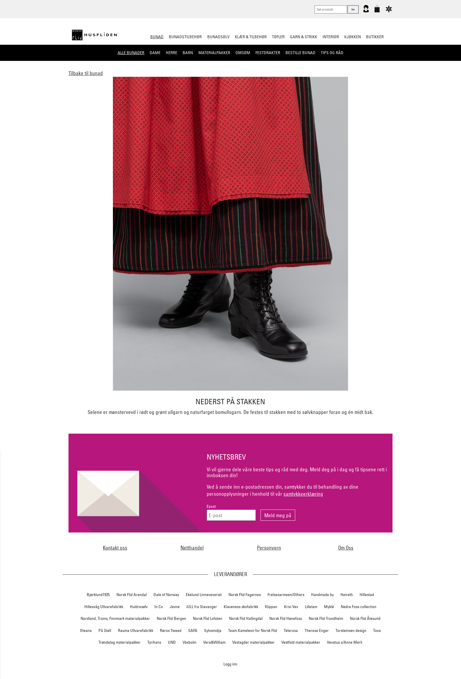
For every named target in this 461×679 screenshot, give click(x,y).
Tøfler (278, 36)
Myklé (329, 606)
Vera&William (214, 642)
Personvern (269, 548)
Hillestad (367, 594)
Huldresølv (139, 606)
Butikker (375, 36)
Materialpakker (214, 52)
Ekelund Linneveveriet (204, 594)
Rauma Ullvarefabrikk (135, 630)
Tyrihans (154, 642)
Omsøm (242, 52)
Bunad (156, 36)
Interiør (331, 36)
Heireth (346, 594)
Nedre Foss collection (358, 606)
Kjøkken (352, 36)
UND (172, 642)
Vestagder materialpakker (253, 642)
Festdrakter (267, 52)
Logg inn (230, 663)
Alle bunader (131, 52)
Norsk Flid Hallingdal (246, 618)
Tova (377, 630)
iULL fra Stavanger (201, 606)
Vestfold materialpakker (300, 642)
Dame (155, 52)
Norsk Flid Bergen (171, 618)
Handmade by (322, 594)
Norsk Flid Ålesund (365, 618)
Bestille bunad (300, 52)
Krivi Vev (291, 606)
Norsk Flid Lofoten (207, 618)
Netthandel (192, 548)
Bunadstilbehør (185, 36)
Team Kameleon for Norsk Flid (252, 630)
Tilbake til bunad (86, 73)
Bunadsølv (218, 36)
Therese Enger (317, 630)
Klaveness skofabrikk (241, 606)
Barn (188, 52)
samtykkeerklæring (303, 494)
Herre (171, 52)
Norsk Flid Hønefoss (285, 618)
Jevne (175, 606)
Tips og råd (332, 52)
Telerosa (291, 630)
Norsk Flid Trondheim (326, 618)
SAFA (192, 630)
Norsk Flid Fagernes (244, 594)
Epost (211, 506)
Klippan (271, 606)
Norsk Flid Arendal (131, 594)
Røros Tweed (170, 630)
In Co (158, 606)
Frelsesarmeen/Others (286, 594)
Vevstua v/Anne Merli (344, 642)
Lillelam (311, 606)
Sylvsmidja (212, 630)
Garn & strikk (303, 36)
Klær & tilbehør (251, 36)
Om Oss (345, 548)
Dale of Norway (166, 594)
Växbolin (189, 642)
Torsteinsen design (350, 630)
